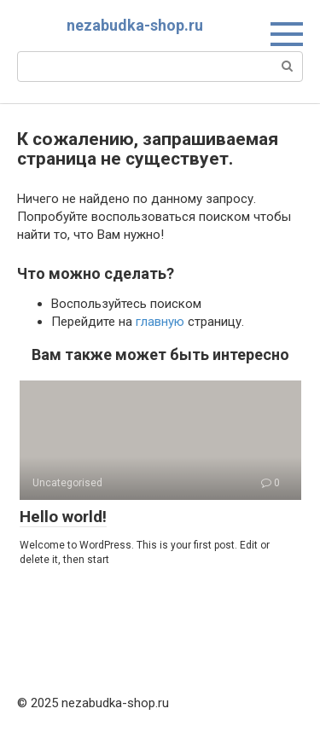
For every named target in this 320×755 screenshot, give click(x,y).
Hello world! (63, 516)
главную (160, 321)
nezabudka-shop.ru (135, 25)
